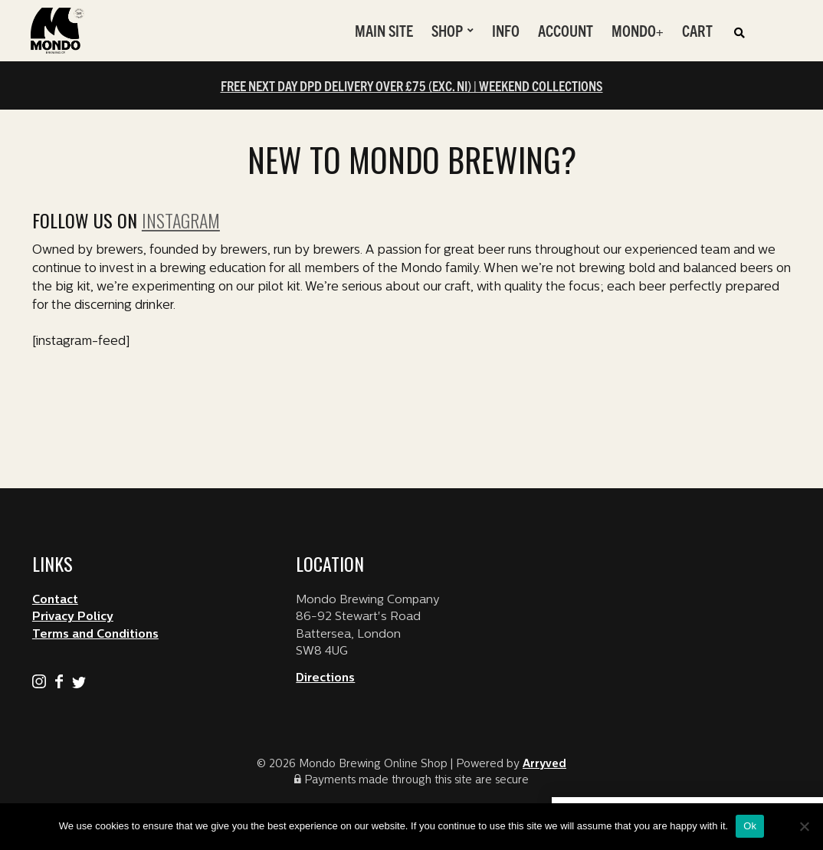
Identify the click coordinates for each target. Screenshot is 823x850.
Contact (55, 600)
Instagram (181, 220)
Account (565, 30)
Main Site (384, 30)
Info (506, 30)
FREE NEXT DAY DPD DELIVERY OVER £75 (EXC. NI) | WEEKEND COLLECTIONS (412, 85)
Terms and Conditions (95, 635)
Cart (697, 30)
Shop (447, 30)
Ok (749, 826)
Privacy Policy (72, 617)
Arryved (544, 764)
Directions (325, 678)
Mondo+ (638, 30)
